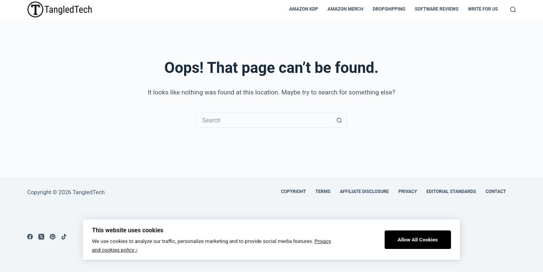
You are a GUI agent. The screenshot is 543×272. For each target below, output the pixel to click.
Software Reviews (437, 9)
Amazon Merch (346, 9)
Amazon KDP (303, 9)
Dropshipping (389, 9)
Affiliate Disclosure (364, 191)
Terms (322, 191)
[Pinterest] (52, 237)
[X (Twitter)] (41, 237)
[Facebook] (30, 237)
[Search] (513, 9)
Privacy (407, 191)
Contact (495, 191)
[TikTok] (64, 237)
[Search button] (339, 120)
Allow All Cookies (418, 239)
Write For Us (483, 9)
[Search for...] (264, 120)
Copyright (293, 191)
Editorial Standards (451, 191)
